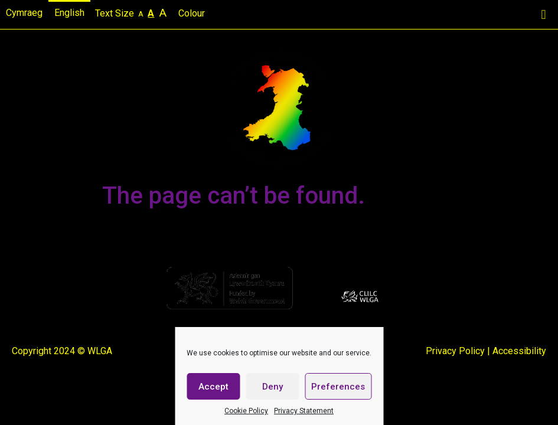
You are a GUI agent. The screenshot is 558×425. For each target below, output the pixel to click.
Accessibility (519, 351)
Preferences (338, 386)
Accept (213, 386)
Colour (192, 13)
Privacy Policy (455, 351)
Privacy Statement (304, 411)
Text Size (132, 12)
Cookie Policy (246, 411)
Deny (272, 386)
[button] (543, 14)
